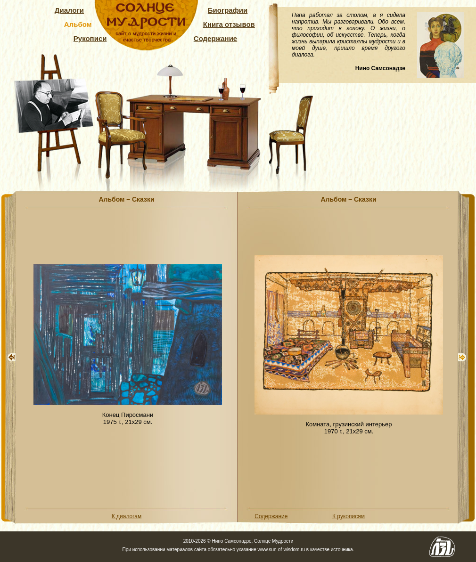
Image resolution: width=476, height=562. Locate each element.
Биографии (228, 10)
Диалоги (69, 10)
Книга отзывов (229, 24)
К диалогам (127, 516)
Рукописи (90, 38)
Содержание (215, 38)
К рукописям (348, 516)
